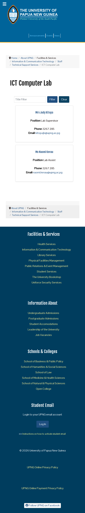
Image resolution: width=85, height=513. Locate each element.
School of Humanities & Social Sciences (43, 367)
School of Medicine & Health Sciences (43, 378)
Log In (42, 424)
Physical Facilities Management (46, 260)
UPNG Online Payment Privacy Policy (43, 488)
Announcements (37, 35)
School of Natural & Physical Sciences (43, 383)
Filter (52, 99)
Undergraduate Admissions (43, 313)
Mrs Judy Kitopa (44, 112)
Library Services (47, 255)
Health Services (47, 244)
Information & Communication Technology (46, 249)
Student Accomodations (43, 324)
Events (50, 35)
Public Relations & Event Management (46, 266)
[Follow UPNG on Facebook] (42, 505)
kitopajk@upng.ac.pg (48, 133)
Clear (64, 99)
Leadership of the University (43, 329)
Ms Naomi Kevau (44, 152)
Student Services (46, 271)
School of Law (43, 372)
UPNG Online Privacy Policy (42, 467)
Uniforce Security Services (47, 282)
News (57, 35)
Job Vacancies (43, 335)
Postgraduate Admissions (44, 318)
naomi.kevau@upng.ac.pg (47, 172)
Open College (43, 389)
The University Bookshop (46, 277)
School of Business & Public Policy (43, 361)
